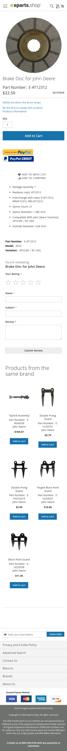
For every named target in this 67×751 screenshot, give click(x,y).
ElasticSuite (47, 708)
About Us (9, 684)
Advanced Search (14, 653)
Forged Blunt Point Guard (48, 489)
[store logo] (25, 5)
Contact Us (10, 661)
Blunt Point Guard (19, 559)
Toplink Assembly (19, 415)
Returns (8, 668)
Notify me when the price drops (22, 102)
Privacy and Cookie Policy (20, 645)
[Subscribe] (55, 634)
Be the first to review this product (23, 107)
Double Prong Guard (48, 417)
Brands (7, 676)
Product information (15, 111)
